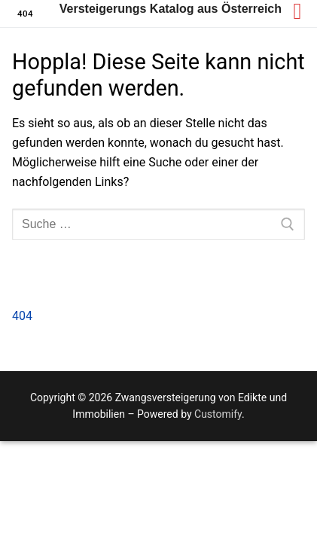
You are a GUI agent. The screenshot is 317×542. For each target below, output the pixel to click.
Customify (218, 414)
